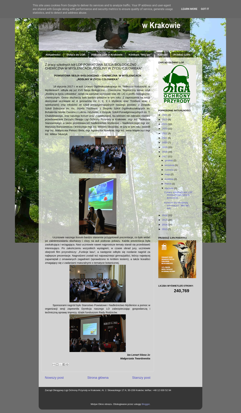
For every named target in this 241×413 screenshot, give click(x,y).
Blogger (146, 404)
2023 (165, 128)
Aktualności (53, 54)
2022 (165, 133)
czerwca (169, 169)
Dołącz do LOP (76, 54)
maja (168, 174)
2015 (165, 220)
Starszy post (141, 377)
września (170, 165)
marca (168, 183)
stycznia (169, 188)
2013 (165, 229)
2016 (165, 215)
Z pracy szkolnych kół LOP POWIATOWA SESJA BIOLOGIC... (178, 195)
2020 (165, 142)
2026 (165, 115)
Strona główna (98, 377)
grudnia (169, 160)
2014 (165, 224)
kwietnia (169, 179)
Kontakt (162, 54)
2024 (165, 124)
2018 (165, 152)
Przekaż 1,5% (182, 54)
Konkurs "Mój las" (140, 54)
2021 (165, 138)
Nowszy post (54, 377)
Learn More (189, 9)
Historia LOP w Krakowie (106, 54)
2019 (165, 147)
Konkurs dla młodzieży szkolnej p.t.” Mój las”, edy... (177, 205)
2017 (165, 156)
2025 (165, 119)
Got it (205, 9)
